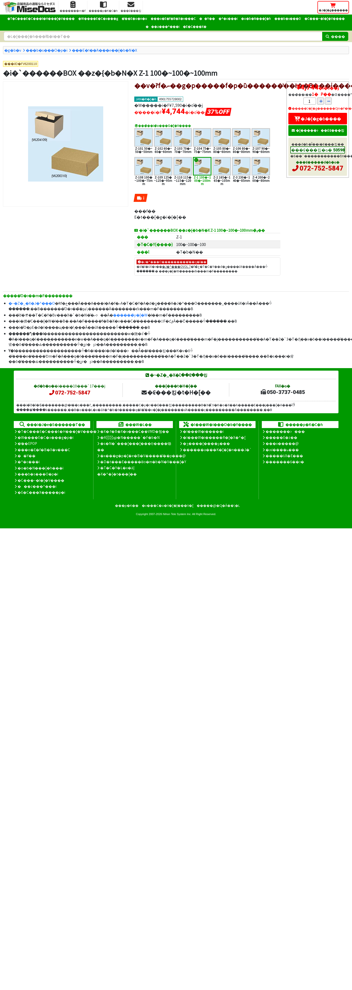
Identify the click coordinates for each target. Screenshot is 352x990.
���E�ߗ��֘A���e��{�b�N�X (104, 50)
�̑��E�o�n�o (134, 18)
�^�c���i (228, 18)
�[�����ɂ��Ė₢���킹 (317, 130)
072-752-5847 (321, 168)
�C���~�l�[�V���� (324, 18)
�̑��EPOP (27, 443)
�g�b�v (12, 50)
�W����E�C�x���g (98, 18)
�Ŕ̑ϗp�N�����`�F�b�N (130, 437)
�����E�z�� (281, 437)
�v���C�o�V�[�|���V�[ (167, 505)
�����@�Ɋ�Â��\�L (218, 505)
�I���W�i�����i (203, 431)
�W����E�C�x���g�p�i (45, 437)
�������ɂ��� (285, 431)
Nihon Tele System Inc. (177, 514)
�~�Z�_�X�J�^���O (32, 303)
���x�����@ (282, 443)
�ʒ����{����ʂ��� (206, 443)
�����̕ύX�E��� (284, 455)
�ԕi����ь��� (282, 449)
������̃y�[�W (130, 314)
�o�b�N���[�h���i (40, 467)
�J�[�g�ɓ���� (317, 119)
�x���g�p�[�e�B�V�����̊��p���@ (143, 455)
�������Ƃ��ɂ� (285, 461)
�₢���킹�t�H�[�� (176, 392)
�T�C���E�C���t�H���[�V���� (41, 18)
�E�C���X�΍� (194, 26)
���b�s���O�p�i (46, 50)
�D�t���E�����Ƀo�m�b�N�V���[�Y (143, 461)
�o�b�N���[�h (256, 18)
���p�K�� (127, 505)
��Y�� (207, 18)
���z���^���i (162, 26)
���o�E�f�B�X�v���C (173, 18)
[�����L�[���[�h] (163, 36)
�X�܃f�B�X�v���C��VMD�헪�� (134, 431)
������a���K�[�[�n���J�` (217, 449)
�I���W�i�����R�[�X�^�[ (214, 437)
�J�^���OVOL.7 (176, 266)
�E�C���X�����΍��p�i (41, 492)
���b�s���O (287, 18)
